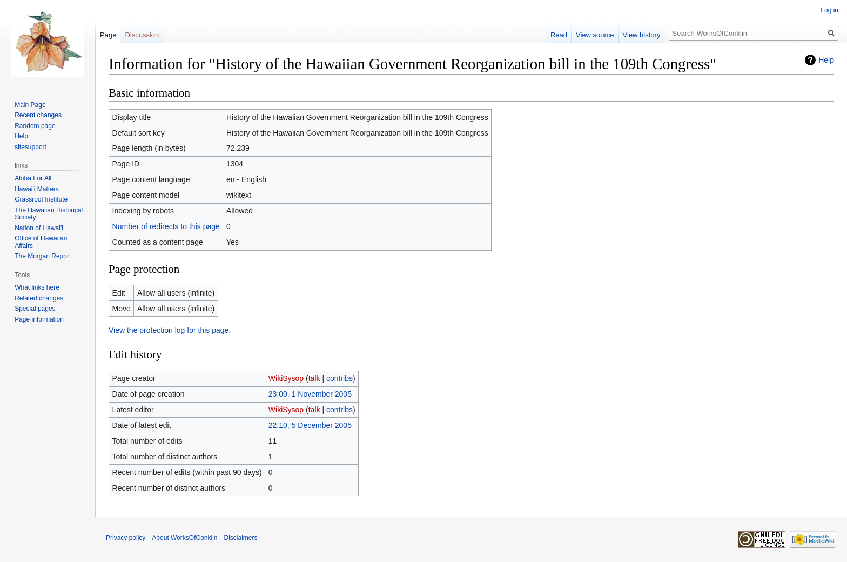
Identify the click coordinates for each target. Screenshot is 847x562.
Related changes (39, 298)
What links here (37, 287)
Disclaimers (241, 537)
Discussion (142, 35)
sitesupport (30, 147)
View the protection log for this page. (170, 330)
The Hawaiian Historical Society (49, 214)
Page (108, 35)
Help (826, 60)
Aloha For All (33, 178)
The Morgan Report (43, 256)
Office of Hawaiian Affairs (41, 242)
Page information (39, 319)
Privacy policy (125, 537)
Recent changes (38, 115)
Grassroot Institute (41, 199)
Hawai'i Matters (37, 189)
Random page (35, 126)
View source (595, 35)
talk (314, 378)
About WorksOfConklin (184, 537)
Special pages (35, 308)
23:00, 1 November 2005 (310, 394)
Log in (829, 10)
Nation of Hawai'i (39, 228)
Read (558, 35)
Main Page (30, 105)
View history (642, 35)
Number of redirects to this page (166, 226)
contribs (339, 378)
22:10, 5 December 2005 (310, 425)
